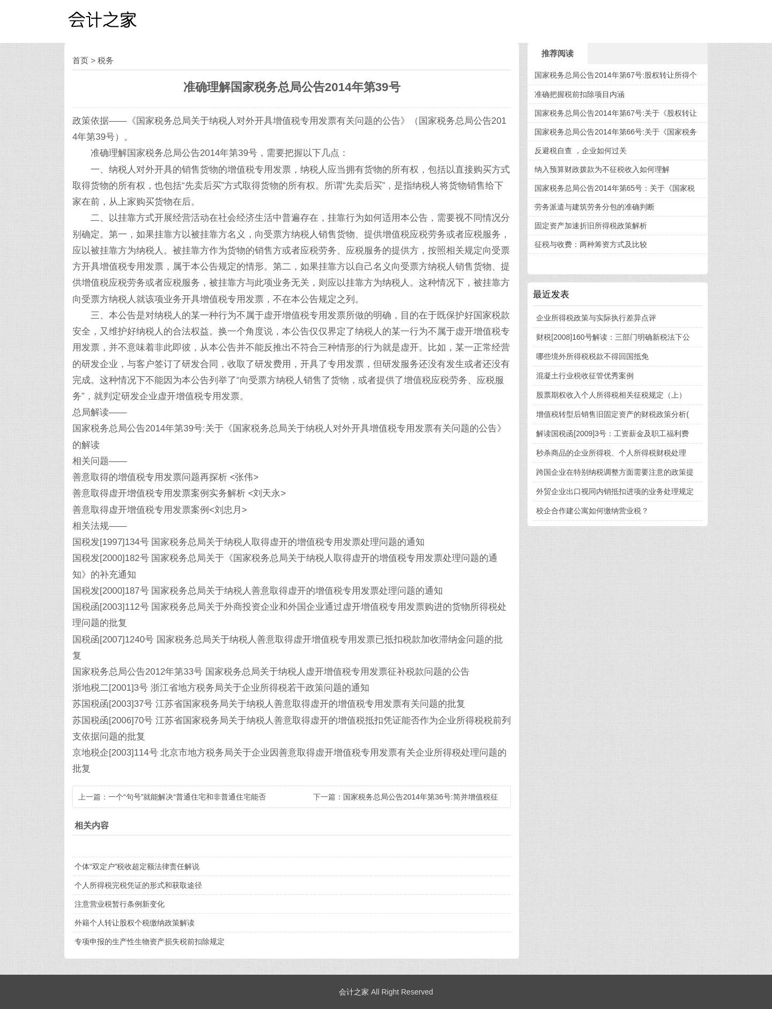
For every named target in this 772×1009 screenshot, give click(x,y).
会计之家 (354, 992)
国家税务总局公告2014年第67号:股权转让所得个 (616, 75)
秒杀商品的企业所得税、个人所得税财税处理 (611, 453)
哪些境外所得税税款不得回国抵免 (592, 356)
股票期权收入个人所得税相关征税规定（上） (611, 395)
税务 (106, 60)
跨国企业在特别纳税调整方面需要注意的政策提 (615, 472)
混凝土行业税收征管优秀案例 (585, 375)
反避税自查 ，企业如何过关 (581, 150)
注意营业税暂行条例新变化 (120, 904)
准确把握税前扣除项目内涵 (580, 94)
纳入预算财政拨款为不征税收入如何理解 (602, 169)
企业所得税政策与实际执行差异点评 (596, 317)
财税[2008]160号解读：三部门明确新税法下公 (612, 337)
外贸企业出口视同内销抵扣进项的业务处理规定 (615, 491)
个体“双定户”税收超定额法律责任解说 (137, 866)
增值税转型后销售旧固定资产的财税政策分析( (612, 414)
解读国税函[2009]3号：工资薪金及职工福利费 (612, 433)
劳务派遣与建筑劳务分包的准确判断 (595, 207)
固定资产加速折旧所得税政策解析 (591, 225)
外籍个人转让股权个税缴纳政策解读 (135, 922)
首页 (80, 60)
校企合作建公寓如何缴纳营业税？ (592, 510)
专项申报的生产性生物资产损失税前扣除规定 (150, 941)
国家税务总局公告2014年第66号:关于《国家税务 (616, 132)
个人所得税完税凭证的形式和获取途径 (138, 885)
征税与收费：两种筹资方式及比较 (591, 244)
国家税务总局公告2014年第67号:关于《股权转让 (616, 113)
